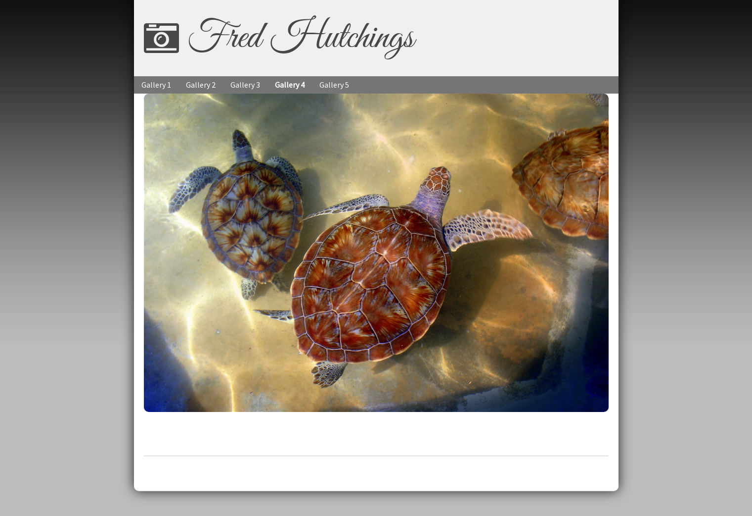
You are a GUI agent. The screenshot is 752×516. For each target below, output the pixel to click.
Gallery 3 (245, 85)
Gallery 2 (201, 85)
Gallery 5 (334, 85)
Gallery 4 (290, 85)
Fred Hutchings (300, 38)
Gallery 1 (156, 85)
